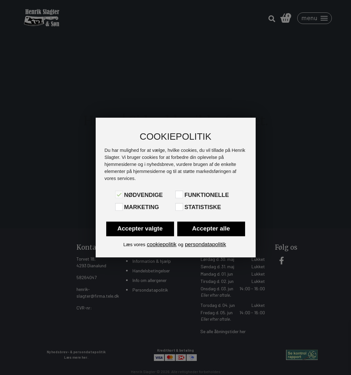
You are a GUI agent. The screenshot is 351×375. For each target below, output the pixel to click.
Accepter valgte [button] (140, 228)
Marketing (141, 207)
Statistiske (202, 207)
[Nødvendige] (119, 194)
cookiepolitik (162, 244)
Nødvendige (143, 195)
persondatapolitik (205, 244)
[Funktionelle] (179, 194)
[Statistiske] (179, 207)
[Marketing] (119, 207)
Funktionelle (206, 195)
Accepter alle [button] (211, 228)
